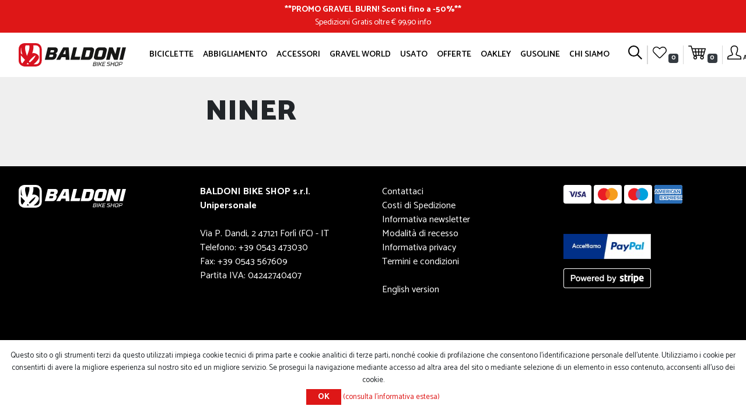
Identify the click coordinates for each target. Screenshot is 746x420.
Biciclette (171, 54)
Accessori (298, 54)
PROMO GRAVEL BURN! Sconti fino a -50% (373, 9)
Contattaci (402, 192)
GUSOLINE (540, 54)
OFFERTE (454, 54)
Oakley (496, 54)
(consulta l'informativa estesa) (391, 396)
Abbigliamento (235, 54)
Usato (414, 54)
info (424, 22)
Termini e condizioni (420, 262)
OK (324, 397)
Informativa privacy (419, 248)
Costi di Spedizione (419, 206)
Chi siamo (589, 54)
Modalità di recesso (420, 234)
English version (410, 290)
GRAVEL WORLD (360, 54)
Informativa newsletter (426, 220)
